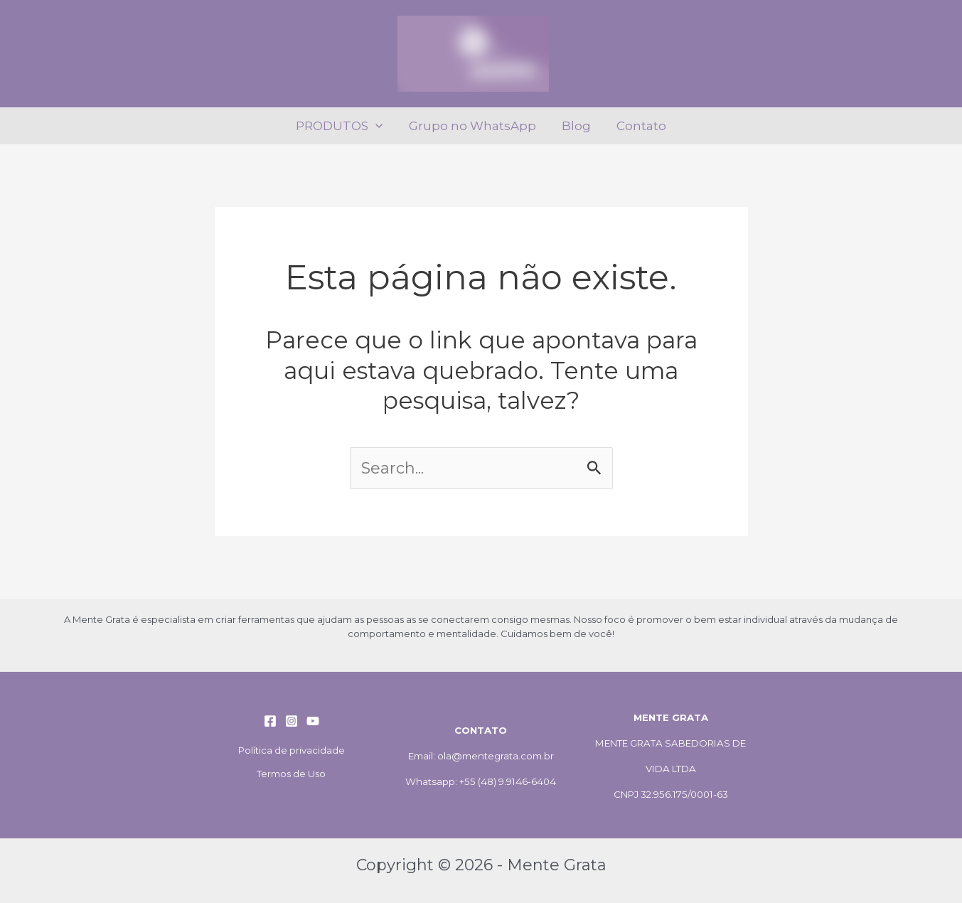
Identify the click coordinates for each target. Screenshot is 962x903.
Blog (575, 126)
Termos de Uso (291, 773)
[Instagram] (291, 721)
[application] (377, 126)
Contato (639, 126)
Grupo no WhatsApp (473, 126)
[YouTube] (312, 721)
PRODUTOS (341, 126)
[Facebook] (270, 721)
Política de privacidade (291, 750)
